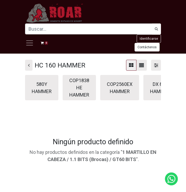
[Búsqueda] (156, 28)
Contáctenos (147, 47)
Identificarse (149, 39)
